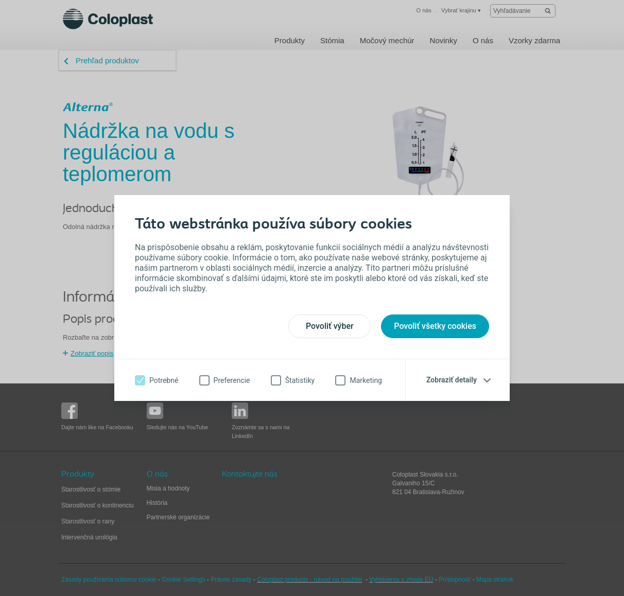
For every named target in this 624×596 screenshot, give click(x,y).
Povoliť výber (330, 326)
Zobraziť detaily (451, 380)
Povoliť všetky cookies (435, 326)
